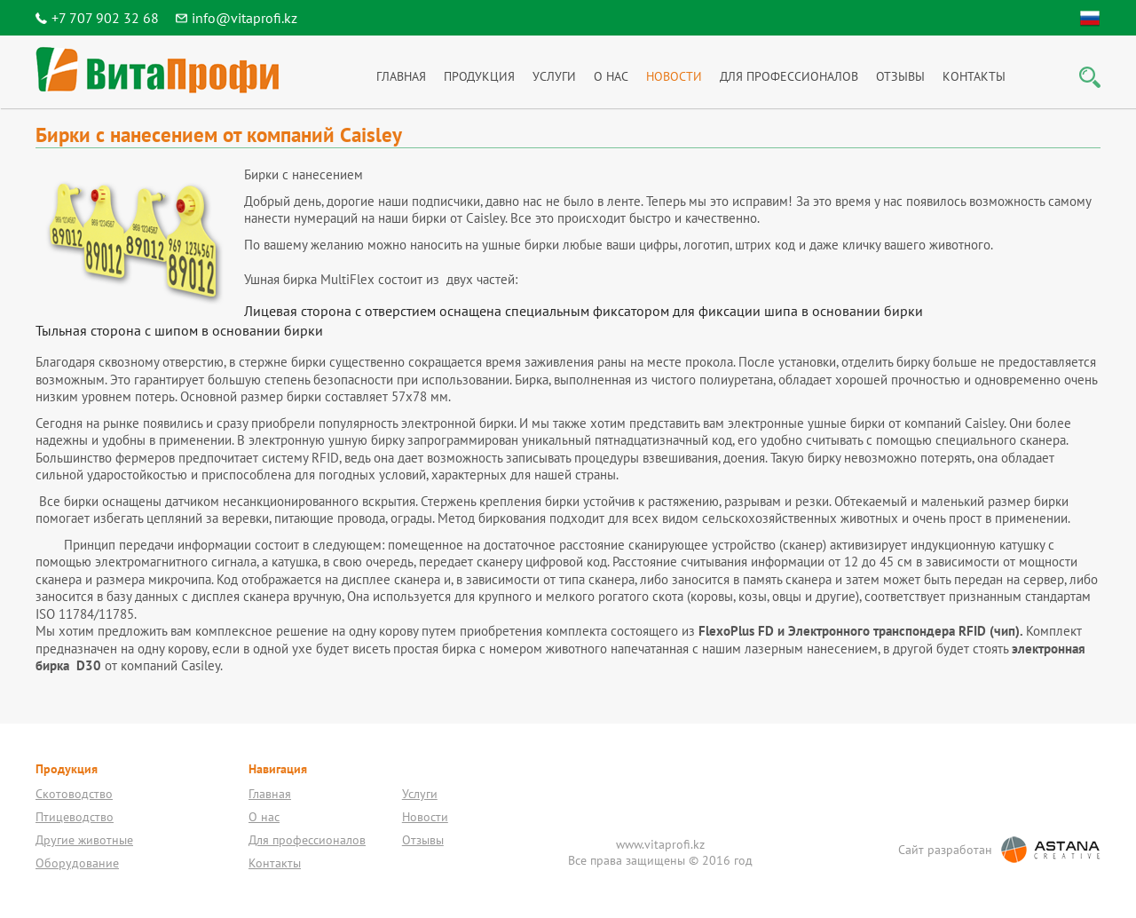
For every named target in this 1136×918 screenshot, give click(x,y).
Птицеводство (75, 817)
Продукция (479, 76)
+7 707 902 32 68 (105, 18)
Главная (401, 76)
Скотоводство (74, 794)
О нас (611, 76)
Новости (674, 76)
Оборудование (77, 863)
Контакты (974, 76)
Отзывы (900, 76)
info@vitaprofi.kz (244, 18)
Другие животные (84, 840)
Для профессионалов (789, 76)
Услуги (554, 76)
